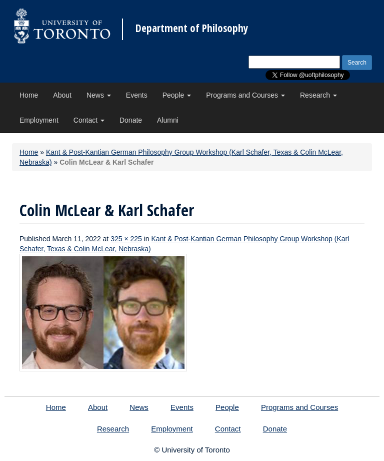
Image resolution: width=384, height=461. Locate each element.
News (98, 95)
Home (29, 95)
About (62, 95)
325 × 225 (126, 239)
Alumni (167, 120)
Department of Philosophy (192, 28)
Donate (131, 120)
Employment (39, 120)
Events (137, 95)
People (176, 95)
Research (318, 95)
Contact (89, 120)
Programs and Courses (245, 95)
